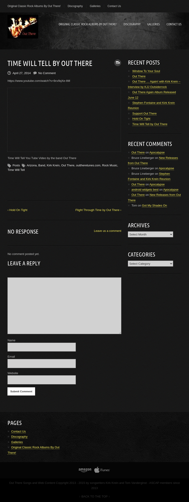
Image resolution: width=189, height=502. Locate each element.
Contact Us (114, 6)
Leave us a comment (107, 231)
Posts (16, 165)
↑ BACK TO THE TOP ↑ (94, 496)
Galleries (95, 6)
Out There (67, 165)
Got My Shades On (154, 205)
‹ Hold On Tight (17, 210)
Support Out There (144, 113)
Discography (75, 6)
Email (11, 356)
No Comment (47, 73)
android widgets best (145, 189)
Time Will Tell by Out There (149, 124)
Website (12, 373)
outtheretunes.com (88, 165)
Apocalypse (157, 152)
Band (41, 165)
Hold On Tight (141, 118)
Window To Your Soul (146, 71)
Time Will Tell (16, 170)
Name (11, 340)
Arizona (32, 165)
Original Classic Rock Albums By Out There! (34, 6)
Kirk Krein (53, 165)
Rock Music (109, 165)
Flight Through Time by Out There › (98, 210)
